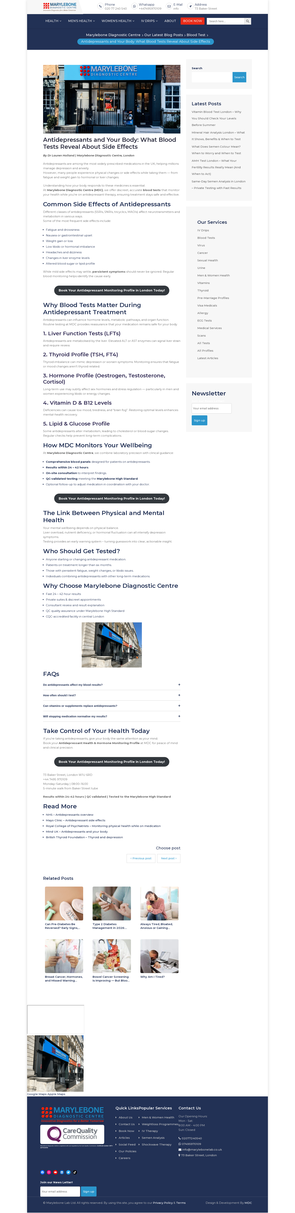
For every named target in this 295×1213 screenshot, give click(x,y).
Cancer (202, 253)
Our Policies (127, 1152)
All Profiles (205, 350)
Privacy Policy (163, 1203)
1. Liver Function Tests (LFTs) (82, 334)
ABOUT (170, 21)
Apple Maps (56, 1094)
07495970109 (191, 1144)
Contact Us (127, 1125)
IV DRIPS (148, 21)
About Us (125, 1118)
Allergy (202, 313)
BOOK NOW (192, 21)
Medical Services (209, 328)
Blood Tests (206, 238)
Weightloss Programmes (160, 1125)
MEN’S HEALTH (80, 21)
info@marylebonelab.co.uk (202, 1150)
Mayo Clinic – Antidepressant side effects (75, 820)
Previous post (141, 858)
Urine (201, 268)
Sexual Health (207, 260)
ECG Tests (204, 320)
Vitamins (203, 283)
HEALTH (51, 21)
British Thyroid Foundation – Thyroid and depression (84, 837)
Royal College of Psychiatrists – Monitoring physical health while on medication (103, 826)
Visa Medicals (207, 305)
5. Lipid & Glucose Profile (76, 424)
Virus (201, 245)
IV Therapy (150, 1131)
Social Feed (127, 1145)
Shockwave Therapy (156, 1145)
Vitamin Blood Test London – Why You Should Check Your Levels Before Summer (216, 118)
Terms (181, 1203)
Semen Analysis (153, 1138)
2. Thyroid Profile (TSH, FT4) (80, 355)
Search (197, 68)
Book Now (126, 1131)
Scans (201, 335)
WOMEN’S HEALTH (116, 21)
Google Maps (37, 1094)
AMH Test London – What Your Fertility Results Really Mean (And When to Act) (216, 167)
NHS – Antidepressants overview (69, 815)
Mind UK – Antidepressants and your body (77, 832)
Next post (168, 858)
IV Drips (203, 230)
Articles (124, 1138)
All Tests (203, 343)
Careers (124, 1158)
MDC (248, 1203)
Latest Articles (207, 358)
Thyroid (203, 290)
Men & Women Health (213, 275)
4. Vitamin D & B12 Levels (77, 403)
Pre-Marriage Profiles (213, 298)
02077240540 (192, 1139)
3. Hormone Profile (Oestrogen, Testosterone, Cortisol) (104, 379)
